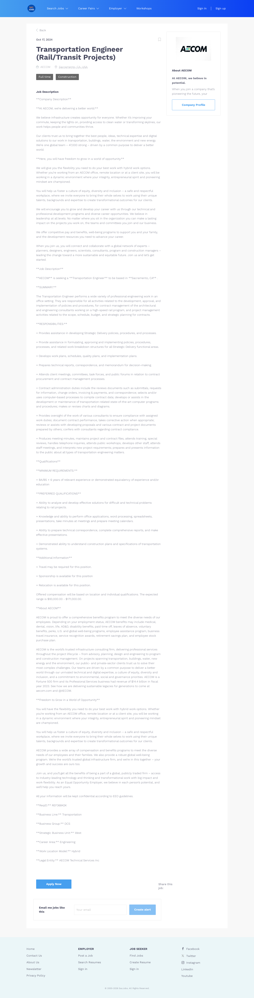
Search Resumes (89, 962)
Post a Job (85, 955)
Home (30, 949)
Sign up (221, 8)
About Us (32, 962)
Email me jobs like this (52, 909)
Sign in (202, 8)
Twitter (191, 956)
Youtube (187, 976)
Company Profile (193, 105)
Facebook (192, 949)
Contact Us (34, 955)
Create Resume (140, 962)
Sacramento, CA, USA (73, 67)
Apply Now (53, 884)
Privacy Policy (35, 975)
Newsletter (33, 969)
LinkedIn (187, 969)
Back (42, 30)
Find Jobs (136, 955)
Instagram (193, 962)
